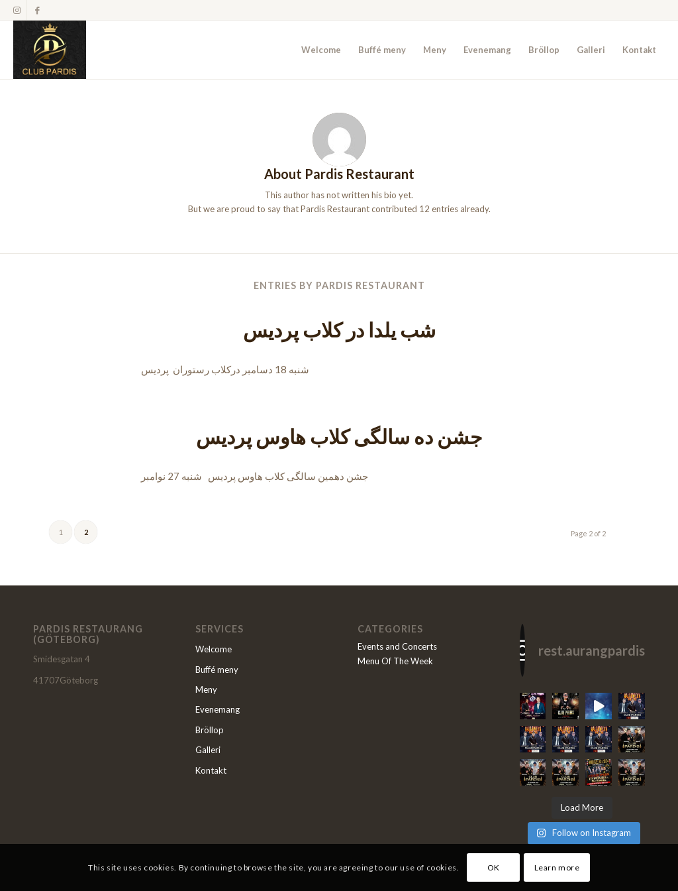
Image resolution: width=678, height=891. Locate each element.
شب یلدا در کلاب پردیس (339, 329)
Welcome (213, 649)
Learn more (557, 867)
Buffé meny (216, 669)
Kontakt (210, 770)
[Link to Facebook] (37, 10)
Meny (206, 689)
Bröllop (209, 730)
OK (493, 867)
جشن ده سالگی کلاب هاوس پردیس (339, 436)
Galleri (207, 749)
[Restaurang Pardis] (49, 50)
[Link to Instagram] (16, 10)
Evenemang (217, 709)
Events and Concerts (397, 646)
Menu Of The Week (395, 661)
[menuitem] (321, 50)
